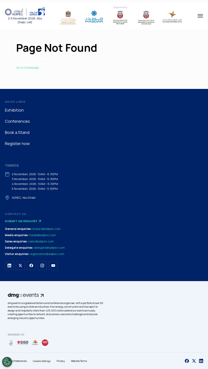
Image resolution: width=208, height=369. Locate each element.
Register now (17, 143)
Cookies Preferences (16, 361)
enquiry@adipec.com (46, 229)
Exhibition (14, 110)
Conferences (17, 121)
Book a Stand (17, 132)
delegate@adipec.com (49, 248)
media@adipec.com (42, 235)
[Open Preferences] (7, 362)
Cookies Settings (42, 361)
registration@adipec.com (47, 254)
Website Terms (79, 361)
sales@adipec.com (41, 241)
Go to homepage (27, 67)
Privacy (61, 361)
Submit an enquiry (23, 221)
